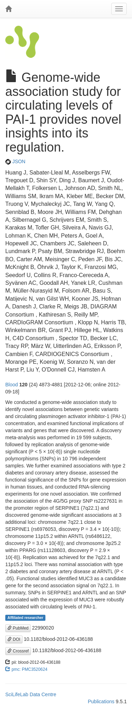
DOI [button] (13, 639)
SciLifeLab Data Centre (30, 694)
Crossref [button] (18, 651)
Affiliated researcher (25, 617)
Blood (11, 384)
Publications (101, 701)
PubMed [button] (18, 628)
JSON (15, 161)
